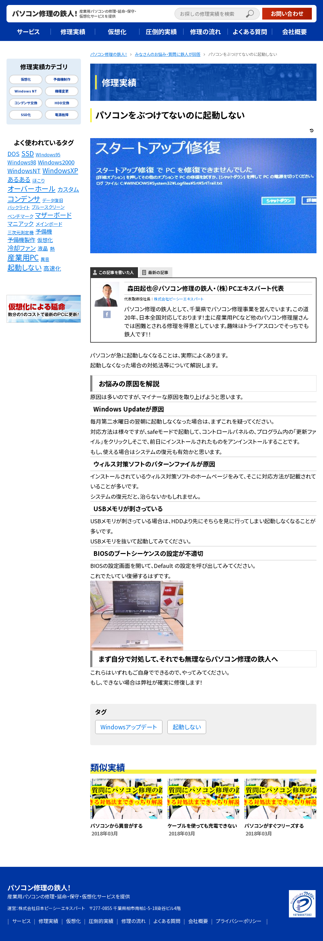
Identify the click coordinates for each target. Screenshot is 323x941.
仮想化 (26, 79)
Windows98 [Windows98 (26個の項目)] (21, 162)
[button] (256, 14)
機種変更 (62, 91)
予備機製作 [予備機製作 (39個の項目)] (21, 240)
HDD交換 (62, 102)
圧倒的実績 (101, 921)
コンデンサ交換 (25, 102)
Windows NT (26, 91)
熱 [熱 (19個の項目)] (52, 248)
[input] (217, 14)
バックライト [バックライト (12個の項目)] (18, 207)
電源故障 (62, 114)
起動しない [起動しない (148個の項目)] (24, 267)
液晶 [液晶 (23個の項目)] (43, 248)
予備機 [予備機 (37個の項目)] (43, 231)
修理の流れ (133, 921)
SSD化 (26, 114)
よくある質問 (166, 921)
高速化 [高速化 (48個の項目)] (52, 268)
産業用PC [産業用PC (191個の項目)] (23, 257)
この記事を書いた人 (116, 272)
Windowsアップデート (128, 727)
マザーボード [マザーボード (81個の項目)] (53, 214)
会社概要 (198, 921)
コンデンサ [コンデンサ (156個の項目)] (23, 199)
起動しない (187, 727)
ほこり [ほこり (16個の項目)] (38, 180)
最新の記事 (158, 272)
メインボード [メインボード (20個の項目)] (49, 223)
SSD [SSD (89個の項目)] (27, 153)
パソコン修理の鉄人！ (39, 887)
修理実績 (48, 921)
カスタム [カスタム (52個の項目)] (68, 189)
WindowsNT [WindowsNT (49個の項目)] (24, 171)
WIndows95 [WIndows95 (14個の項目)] (48, 154)
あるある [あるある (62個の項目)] (18, 179)
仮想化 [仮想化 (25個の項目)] (45, 240)
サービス (21, 921)
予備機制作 (61, 79)
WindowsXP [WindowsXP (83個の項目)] (60, 170)
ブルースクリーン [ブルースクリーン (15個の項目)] (48, 207)
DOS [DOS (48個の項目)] (13, 154)
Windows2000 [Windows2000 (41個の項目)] (56, 162)
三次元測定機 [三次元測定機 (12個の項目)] (20, 232)
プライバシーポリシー (239, 921)
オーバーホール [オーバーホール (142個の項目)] (31, 189)
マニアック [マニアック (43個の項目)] (20, 223)
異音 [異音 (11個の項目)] (45, 259)
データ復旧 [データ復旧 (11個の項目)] (52, 200)
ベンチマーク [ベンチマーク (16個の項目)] (20, 216)
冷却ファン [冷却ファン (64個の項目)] (21, 248)
